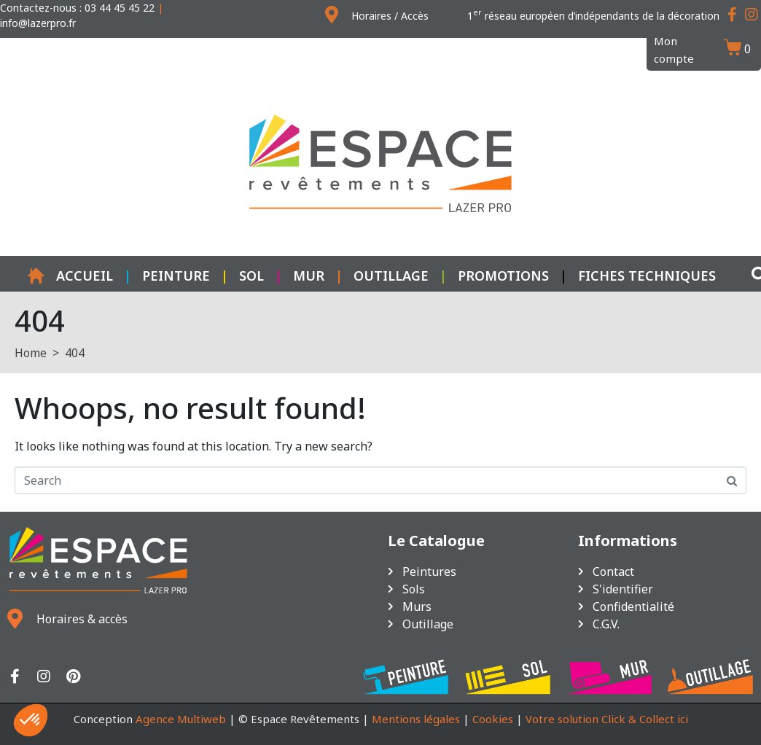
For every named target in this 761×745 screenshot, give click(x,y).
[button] (30, 720)
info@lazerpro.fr (38, 23)
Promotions (503, 275)
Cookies (492, 718)
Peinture (176, 275)
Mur (308, 275)
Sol (251, 275)
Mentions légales (416, 718)
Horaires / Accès (390, 16)
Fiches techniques (647, 275)
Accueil (70, 275)
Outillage (391, 275)
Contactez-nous (38, 8)
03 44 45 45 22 (120, 8)
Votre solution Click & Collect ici (607, 718)
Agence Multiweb (181, 718)
